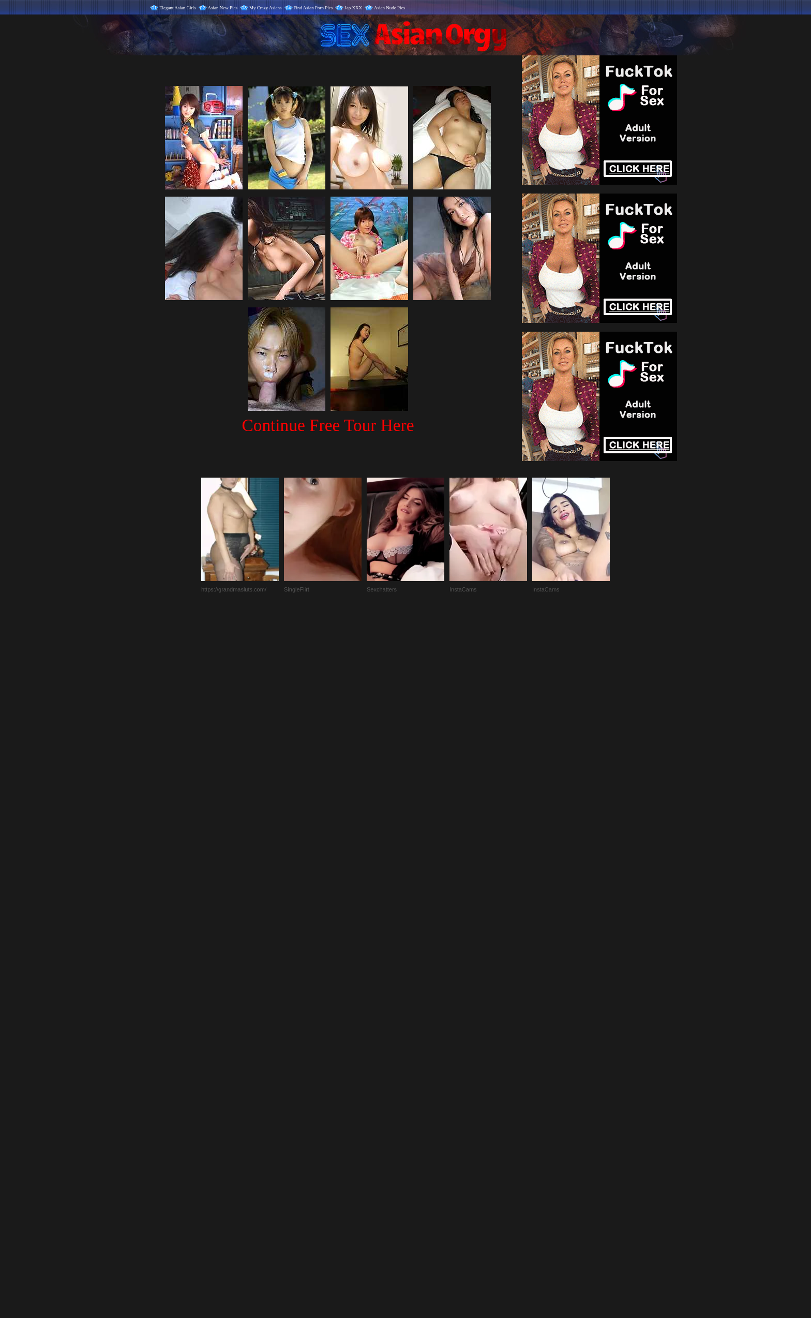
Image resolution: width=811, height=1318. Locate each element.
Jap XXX (353, 7)
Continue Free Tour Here (328, 425)
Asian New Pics (223, 7)
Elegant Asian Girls (177, 7)
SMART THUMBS (424, 1102)
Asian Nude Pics (389, 7)
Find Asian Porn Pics (313, 7)
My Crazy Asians (265, 7)
